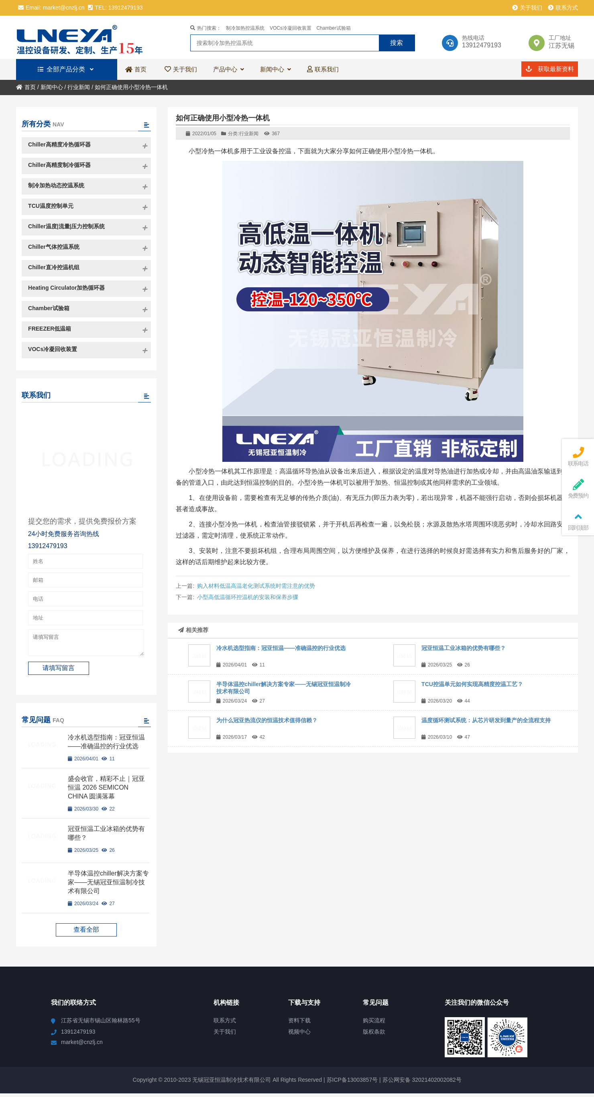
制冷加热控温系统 (245, 28)
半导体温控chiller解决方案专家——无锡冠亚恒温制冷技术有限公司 (108, 886)
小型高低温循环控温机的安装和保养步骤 (247, 597)
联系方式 (563, 7)
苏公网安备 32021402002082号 (422, 1083)
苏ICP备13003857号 (351, 1083)
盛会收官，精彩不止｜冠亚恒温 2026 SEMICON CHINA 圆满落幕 (106, 791)
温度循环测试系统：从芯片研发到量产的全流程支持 (486, 720)
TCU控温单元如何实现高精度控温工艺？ (472, 684)
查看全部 (86, 933)
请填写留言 (86, 644)
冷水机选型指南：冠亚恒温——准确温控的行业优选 (281, 648)
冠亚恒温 (83, 37)
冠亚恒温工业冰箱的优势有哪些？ (463, 648)
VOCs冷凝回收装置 (290, 28)
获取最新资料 (549, 68)
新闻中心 (52, 87)
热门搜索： (205, 28)
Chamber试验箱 (333, 28)
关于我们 (527, 7)
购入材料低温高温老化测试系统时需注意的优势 (256, 586)
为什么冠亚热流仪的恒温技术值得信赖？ (266, 720)
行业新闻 (78, 87)
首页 (26, 87)
